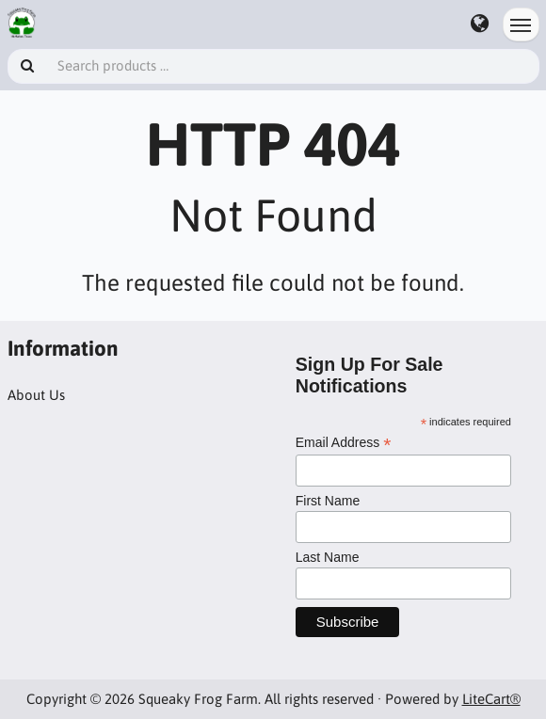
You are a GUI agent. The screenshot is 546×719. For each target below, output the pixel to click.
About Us (36, 395)
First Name (328, 500)
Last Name (328, 557)
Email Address (344, 443)
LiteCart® (491, 699)
